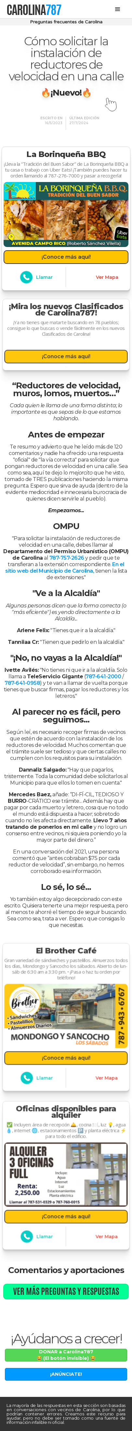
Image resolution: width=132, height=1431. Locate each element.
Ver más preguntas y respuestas (66, 1291)
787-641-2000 (103, 676)
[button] (117, 9)
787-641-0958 (22, 683)
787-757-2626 (66, 558)
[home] (34, 9)
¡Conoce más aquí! (66, 257)
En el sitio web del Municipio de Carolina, (64, 567)
